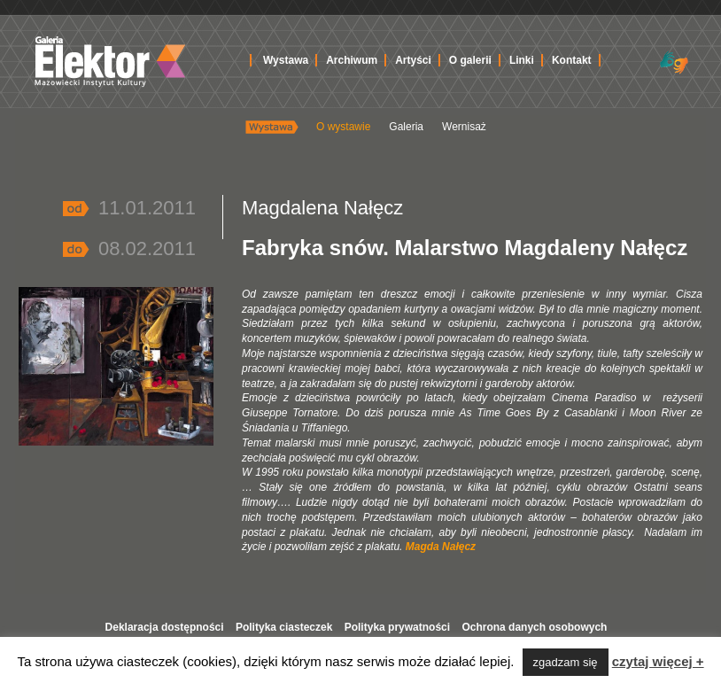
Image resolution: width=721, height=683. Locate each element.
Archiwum (351, 60)
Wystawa (285, 60)
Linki (521, 60)
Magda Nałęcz (441, 546)
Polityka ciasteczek (284, 627)
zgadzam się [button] (565, 662)
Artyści (413, 60)
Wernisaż (464, 126)
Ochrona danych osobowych (534, 627)
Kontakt (572, 60)
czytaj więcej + (658, 661)
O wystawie (343, 126)
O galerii (470, 60)
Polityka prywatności (397, 627)
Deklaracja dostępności (164, 627)
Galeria (406, 126)
